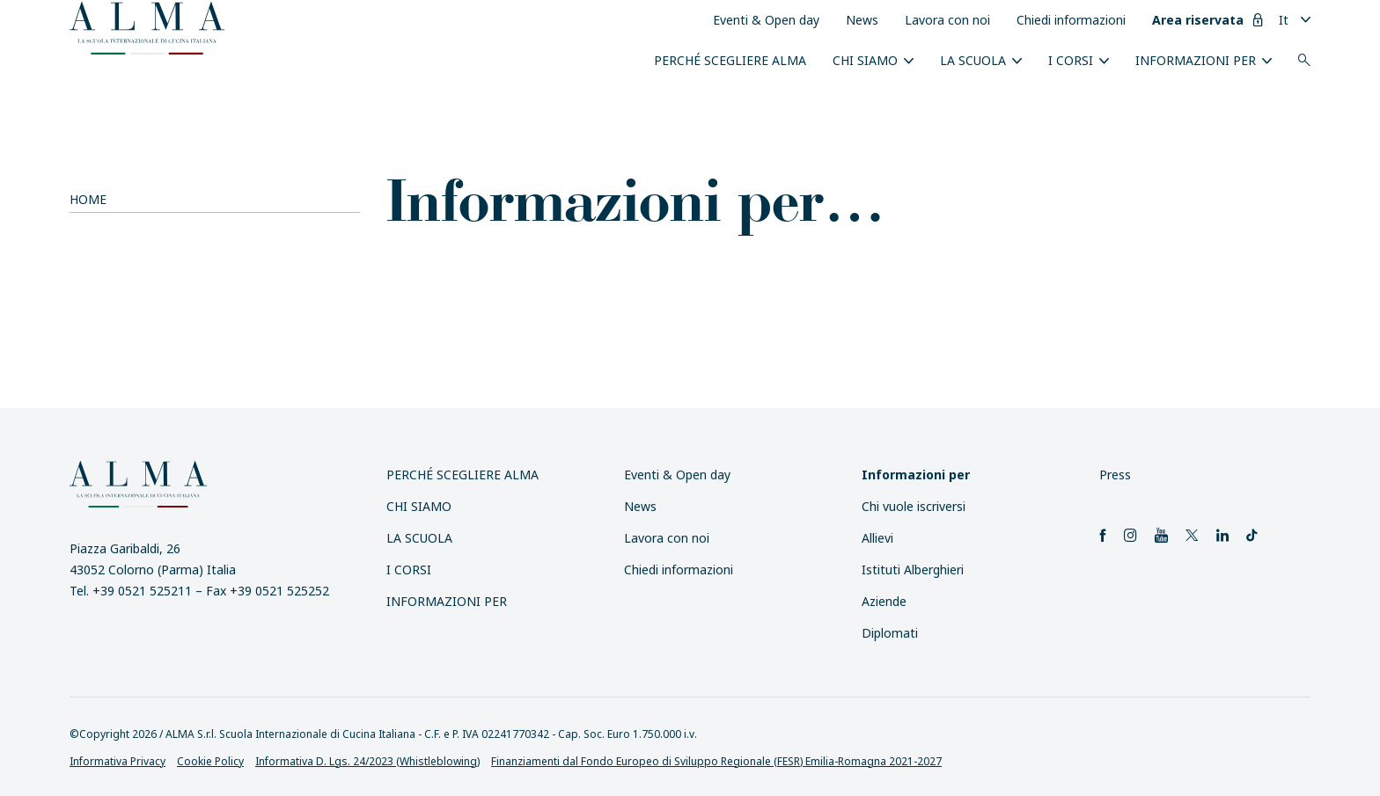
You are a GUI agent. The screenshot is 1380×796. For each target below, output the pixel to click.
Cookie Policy (210, 761)
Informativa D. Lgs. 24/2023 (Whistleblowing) (367, 761)
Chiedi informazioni (1071, 19)
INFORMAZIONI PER (1195, 60)
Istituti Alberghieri (913, 569)
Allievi (877, 537)
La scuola (973, 60)
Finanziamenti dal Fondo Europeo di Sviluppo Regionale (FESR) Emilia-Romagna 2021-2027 (716, 761)
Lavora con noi (947, 19)
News (862, 19)
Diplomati (890, 632)
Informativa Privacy (117, 761)
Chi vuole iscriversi (913, 506)
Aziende (884, 601)
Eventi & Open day (766, 19)
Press (1115, 474)
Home (88, 199)
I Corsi (1070, 60)
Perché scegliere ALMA (730, 60)
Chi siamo (865, 60)
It (1283, 19)
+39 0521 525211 (142, 590)
